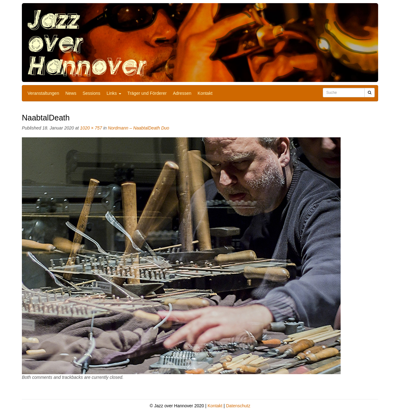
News (70, 93)
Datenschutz (238, 405)
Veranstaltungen (43, 93)
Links (114, 93)
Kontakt (205, 93)
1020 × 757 (91, 127)
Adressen (182, 93)
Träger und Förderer (147, 93)
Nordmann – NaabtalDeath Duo (138, 127)
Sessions (91, 93)
